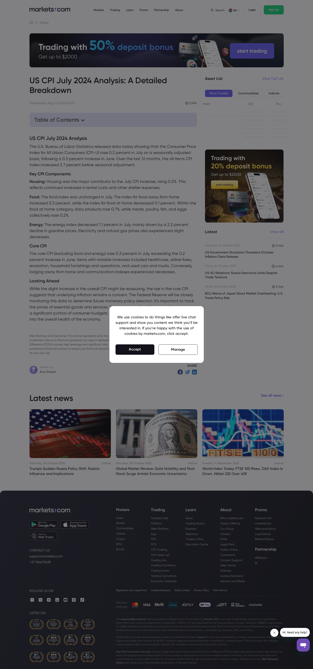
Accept (135, 349)
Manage (178, 349)
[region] (156, 334)
